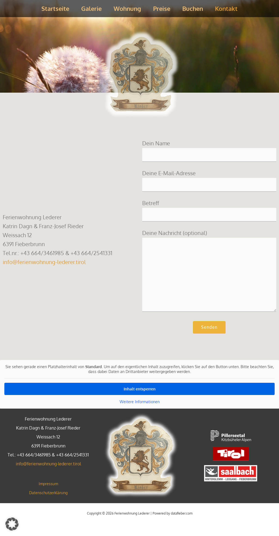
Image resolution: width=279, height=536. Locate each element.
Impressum (48, 483)
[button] (12, 524)
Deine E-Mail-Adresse (209, 181)
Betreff (209, 210)
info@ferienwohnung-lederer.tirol (44, 261)
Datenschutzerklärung (48, 492)
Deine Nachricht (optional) (209, 272)
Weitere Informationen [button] (140, 401)
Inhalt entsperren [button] (140, 389)
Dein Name (209, 151)
